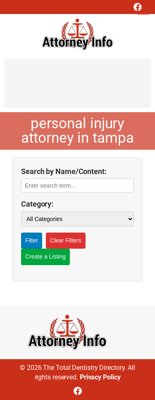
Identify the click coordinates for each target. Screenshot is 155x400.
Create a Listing (45, 256)
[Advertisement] (77, 87)
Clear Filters (65, 240)
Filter (31, 240)
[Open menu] (143, 9)
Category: (37, 204)
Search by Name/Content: (64, 171)
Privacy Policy (100, 377)
